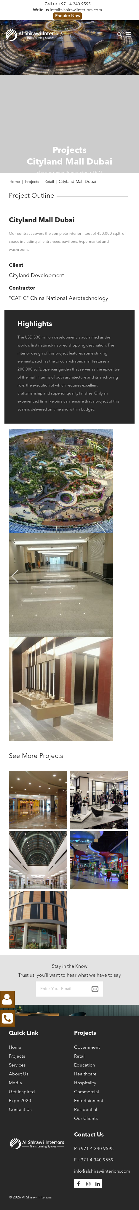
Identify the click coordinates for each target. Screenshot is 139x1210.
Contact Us (20, 1110)
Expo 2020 (20, 1101)
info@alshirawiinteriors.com (76, 10)
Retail (80, 1056)
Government (87, 1047)
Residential (85, 1110)
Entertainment (88, 1101)
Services (17, 1065)
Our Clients (86, 1119)
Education (84, 1065)
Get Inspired (22, 1092)
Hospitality (85, 1083)
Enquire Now (67, 16)
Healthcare (85, 1074)
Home (15, 1047)
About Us (18, 1074)
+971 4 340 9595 (74, 4)
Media (15, 1083)
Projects (17, 1056)
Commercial (86, 1092)
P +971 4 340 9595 (94, 1149)
